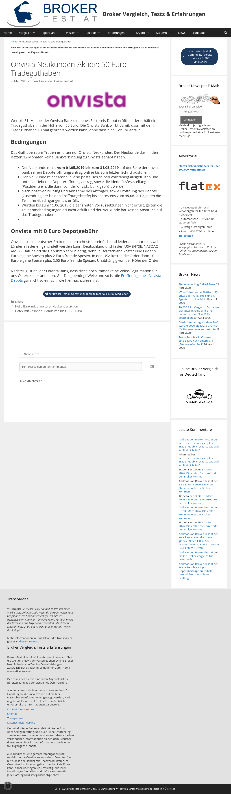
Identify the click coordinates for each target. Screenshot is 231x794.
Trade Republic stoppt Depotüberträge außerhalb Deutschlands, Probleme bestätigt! (196, 572)
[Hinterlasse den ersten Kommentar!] (80, 366)
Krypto (144, 32)
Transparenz (15, 718)
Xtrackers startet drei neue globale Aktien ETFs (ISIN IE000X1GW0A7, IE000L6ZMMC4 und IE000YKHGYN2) (199, 542)
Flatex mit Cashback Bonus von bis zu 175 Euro (48, 311)
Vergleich (29, 32)
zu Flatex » (186, 235)
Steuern (165, 32)
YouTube (199, 33)
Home (8, 33)
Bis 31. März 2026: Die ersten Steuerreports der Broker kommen (198, 473)
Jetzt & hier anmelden (191, 106)
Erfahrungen (120, 32)
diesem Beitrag (28, 641)
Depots (95, 32)
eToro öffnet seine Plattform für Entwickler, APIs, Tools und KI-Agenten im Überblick (199, 295)
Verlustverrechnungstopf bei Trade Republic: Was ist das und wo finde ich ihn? (199, 446)
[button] (8, 786)
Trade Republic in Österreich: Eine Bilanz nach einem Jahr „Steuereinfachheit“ (197, 340)
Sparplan (52, 32)
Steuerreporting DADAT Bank (197, 284)
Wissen (74, 32)
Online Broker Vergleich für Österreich (196, 557)
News (182, 33)
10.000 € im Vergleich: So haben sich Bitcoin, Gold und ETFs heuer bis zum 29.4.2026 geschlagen (199, 312)
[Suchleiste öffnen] (225, 32)
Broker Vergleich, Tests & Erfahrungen (154, 14)
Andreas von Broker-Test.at (196, 439)
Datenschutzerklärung (21, 722)
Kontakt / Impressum (20, 709)
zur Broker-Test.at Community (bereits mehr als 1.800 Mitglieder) (87, 294)
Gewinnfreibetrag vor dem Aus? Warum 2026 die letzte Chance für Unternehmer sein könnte (198, 325)
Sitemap (12, 713)
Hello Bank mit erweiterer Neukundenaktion (46, 306)
